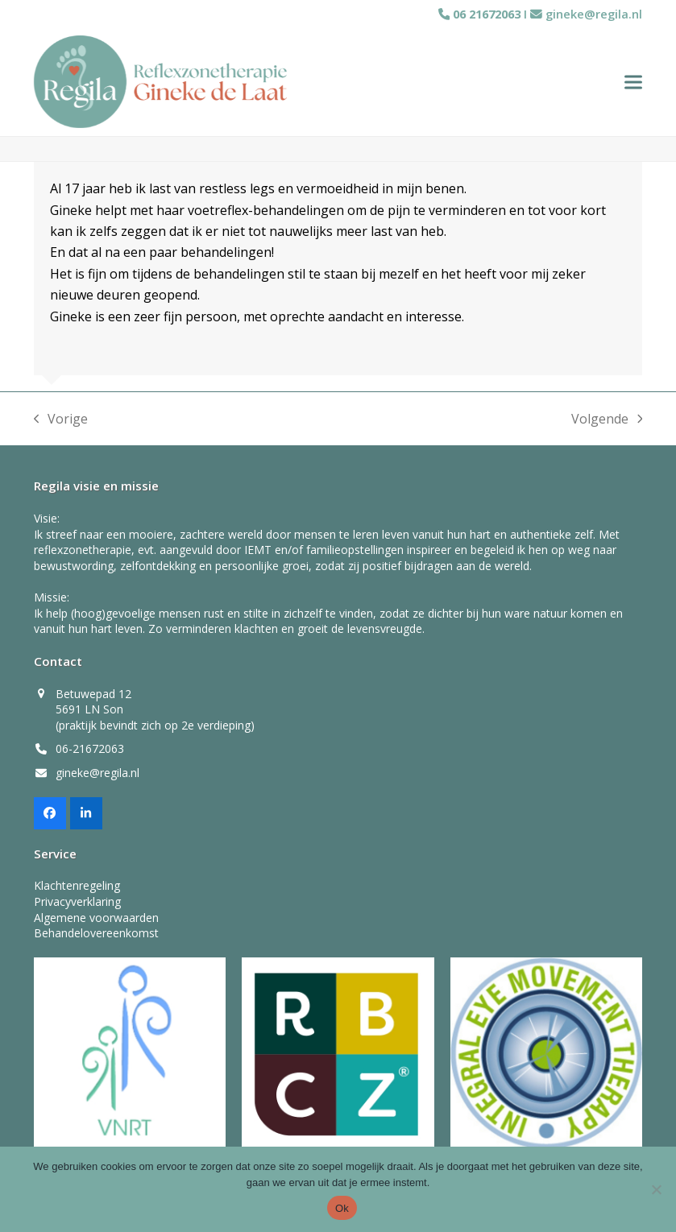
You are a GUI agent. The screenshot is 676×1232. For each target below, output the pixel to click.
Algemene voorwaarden (96, 921)
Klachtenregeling (77, 890)
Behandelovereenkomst (96, 937)
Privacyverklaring (77, 905)
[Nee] (656, 1189)
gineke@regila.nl (593, 14)
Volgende (607, 423)
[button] (633, 84)
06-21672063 (90, 753)
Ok (342, 1208)
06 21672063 (485, 14)
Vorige (61, 423)
